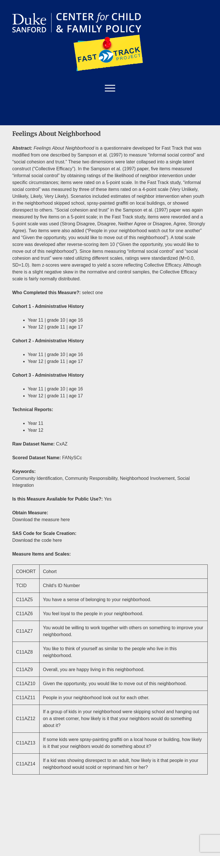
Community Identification (37, 478)
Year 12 (36, 430)
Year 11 (36, 423)
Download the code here (37, 540)
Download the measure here (41, 519)
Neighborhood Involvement (147, 478)
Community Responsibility (91, 478)
